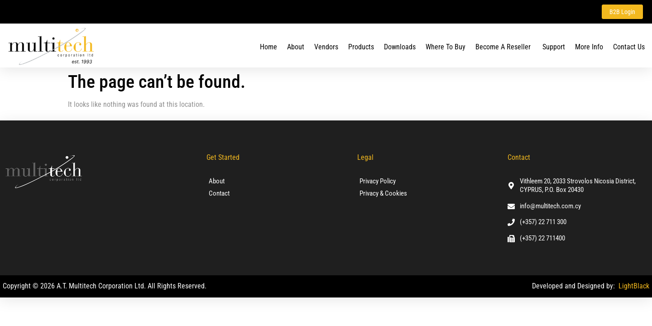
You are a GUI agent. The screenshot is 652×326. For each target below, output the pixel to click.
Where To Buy (445, 47)
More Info (589, 47)
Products (361, 47)
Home (268, 47)
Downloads (400, 47)
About (295, 47)
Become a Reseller (503, 47)
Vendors (326, 47)
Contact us (629, 47)
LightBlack (633, 286)
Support (553, 47)
